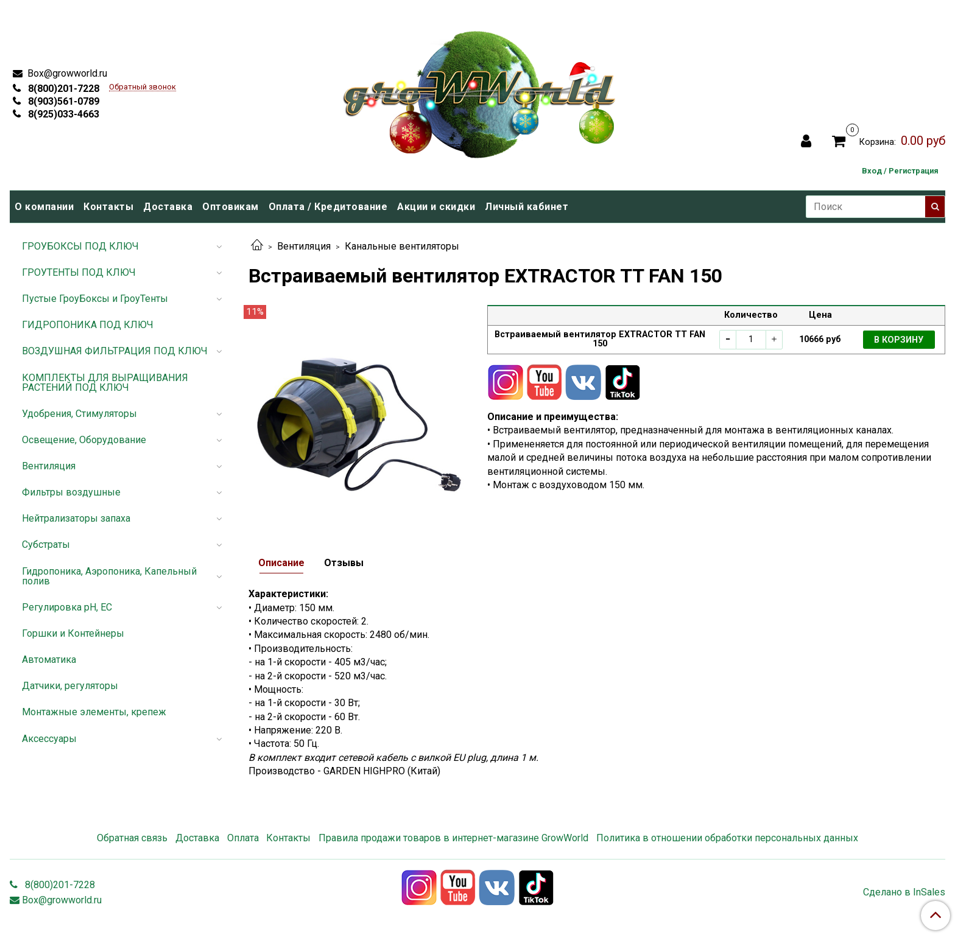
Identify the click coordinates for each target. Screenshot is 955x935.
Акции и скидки (436, 206)
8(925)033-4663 (62, 114)
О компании (44, 206)
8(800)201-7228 (62, 88)
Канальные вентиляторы (402, 246)
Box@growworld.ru (66, 73)
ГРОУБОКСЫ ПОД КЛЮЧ (80, 246)
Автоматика (49, 659)
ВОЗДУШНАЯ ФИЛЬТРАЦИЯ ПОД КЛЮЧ (115, 351)
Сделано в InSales (904, 892)
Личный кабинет (526, 206)
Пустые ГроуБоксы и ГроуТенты (95, 298)
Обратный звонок (142, 87)
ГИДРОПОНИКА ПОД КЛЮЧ (87, 325)
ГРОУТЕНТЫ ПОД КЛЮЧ (79, 272)
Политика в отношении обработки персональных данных (727, 838)
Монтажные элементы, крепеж (94, 712)
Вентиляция (304, 246)
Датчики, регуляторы (70, 686)
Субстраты (46, 544)
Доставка (167, 206)
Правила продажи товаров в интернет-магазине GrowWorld (453, 838)
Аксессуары (49, 738)
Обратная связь (132, 838)
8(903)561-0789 (62, 101)
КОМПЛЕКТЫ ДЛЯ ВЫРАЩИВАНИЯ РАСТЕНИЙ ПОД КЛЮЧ (105, 382)
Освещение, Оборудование (84, 440)
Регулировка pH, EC (67, 607)
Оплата (243, 838)
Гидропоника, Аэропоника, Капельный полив (109, 576)
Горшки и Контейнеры (73, 633)
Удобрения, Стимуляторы (79, 413)
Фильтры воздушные (71, 492)
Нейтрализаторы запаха (76, 518)
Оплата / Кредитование (328, 206)
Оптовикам (230, 206)
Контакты (108, 206)
